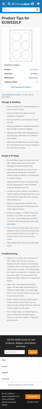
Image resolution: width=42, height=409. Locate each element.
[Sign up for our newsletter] (14, 352)
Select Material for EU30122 (11, 95)
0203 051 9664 (28, 385)
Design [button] (4, 366)
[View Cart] (38, 4)
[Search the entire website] (21, 9)
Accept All (33, 397)
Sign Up (33, 352)
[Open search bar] (9, 4)
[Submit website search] (38, 10)
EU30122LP (33, 69)
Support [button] (5, 372)
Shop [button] (4, 360)
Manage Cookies (33, 402)
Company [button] (5, 379)
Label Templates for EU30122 (21, 87)
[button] (3, 4)
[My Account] (32, 4)
